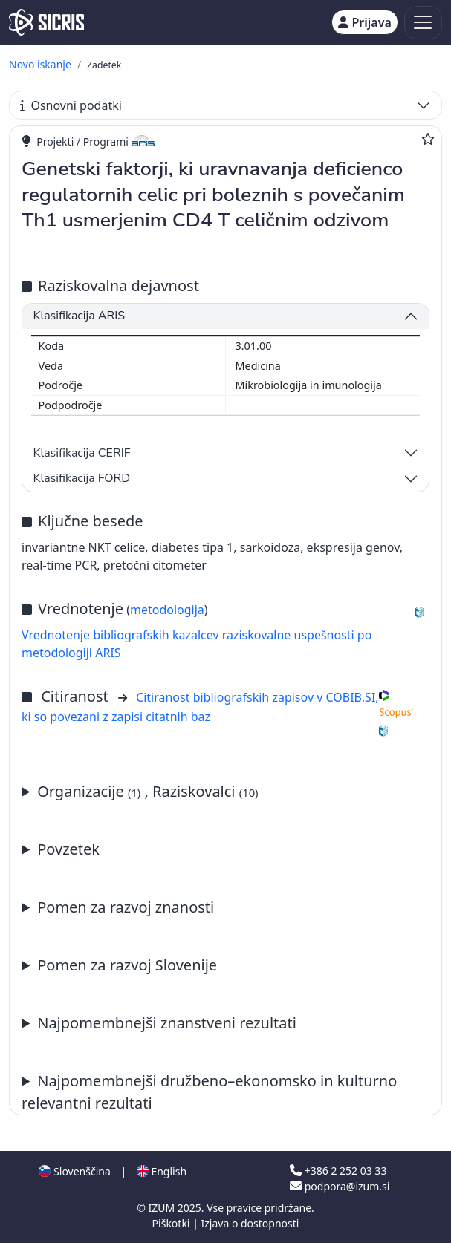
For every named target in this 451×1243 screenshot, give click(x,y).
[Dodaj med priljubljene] (428, 139)
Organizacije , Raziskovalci (147, 791)
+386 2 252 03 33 (338, 1171)
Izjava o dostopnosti (250, 1223)
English (161, 1171)
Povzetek (68, 849)
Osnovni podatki (71, 105)
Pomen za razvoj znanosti (125, 907)
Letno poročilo (225, 1023)
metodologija (167, 609)
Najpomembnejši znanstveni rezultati (166, 1023)
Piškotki (172, 1223)
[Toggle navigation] (423, 22)
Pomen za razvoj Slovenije (127, 965)
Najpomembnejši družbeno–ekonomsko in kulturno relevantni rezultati (209, 1092)
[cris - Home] (46, 22)
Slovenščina (74, 1171)
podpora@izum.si (339, 1186)
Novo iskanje (40, 64)
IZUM (162, 1208)
